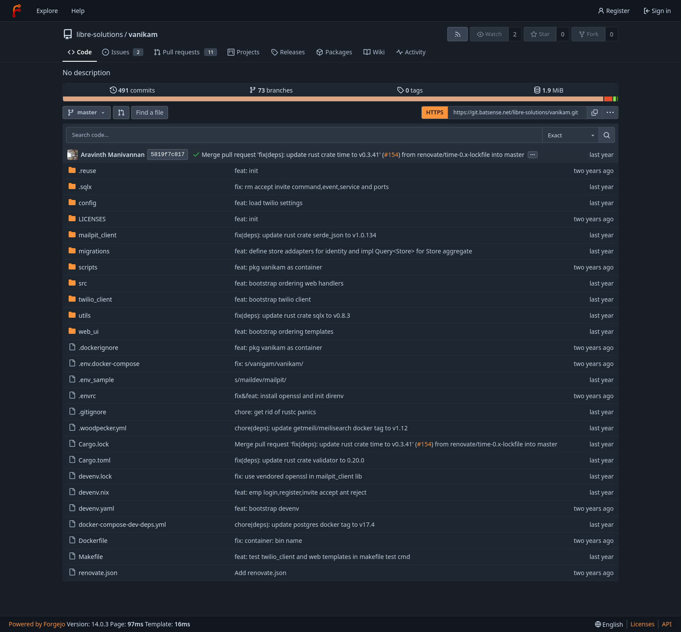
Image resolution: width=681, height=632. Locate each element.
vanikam (143, 34)
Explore (47, 11)
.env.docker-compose (104, 363)
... (533, 154)
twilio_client (90, 299)
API (666, 624)
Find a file (149, 112)
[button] (121, 112)
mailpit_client (92, 235)
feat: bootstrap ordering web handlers (289, 283)
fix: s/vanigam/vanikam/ (269, 363)
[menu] (610, 112)
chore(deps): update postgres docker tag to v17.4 (304, 524)
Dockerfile (88, 540)
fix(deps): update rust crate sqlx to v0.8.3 (292, 315)
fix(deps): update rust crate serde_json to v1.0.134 (305, 235)
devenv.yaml (91, 508)
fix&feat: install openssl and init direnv (289, 396)
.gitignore (87, 412)
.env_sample (91, 380)
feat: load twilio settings (269, 203)
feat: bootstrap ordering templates (284, 331)
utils (80, 315)
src (78, 283)
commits (132, 90)
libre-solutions (99, 34)
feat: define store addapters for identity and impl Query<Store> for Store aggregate (353, 251)
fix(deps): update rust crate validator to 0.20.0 (299, 460)
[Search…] (606, 135)
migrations (89, 251)
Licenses (643, 624)
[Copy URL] (594, 112)
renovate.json (93, 573)
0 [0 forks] (611, 34)
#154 (391, 154)
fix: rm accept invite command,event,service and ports (312, 187)
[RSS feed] (457, 34)
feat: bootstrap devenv (267, 508)
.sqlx (80, 187)
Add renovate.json (260, 573)
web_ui (84, 331)
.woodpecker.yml (97, 428)
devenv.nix (89, 492)
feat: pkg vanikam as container (278, 267)
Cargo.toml (89, 460)
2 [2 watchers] (515, 34)
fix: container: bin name (268, 540)
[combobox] (570, 135)
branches (271, 90)
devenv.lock (90, 476)
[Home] (16, 11)
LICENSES (87, 219)
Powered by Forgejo (37, 624)
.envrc (82, 396)
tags (410, 90)
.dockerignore (93, 347)
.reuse (82, 170)
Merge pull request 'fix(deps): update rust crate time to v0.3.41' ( (293, 154)
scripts (83, 267)
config (82, 203)
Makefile (86, 556)
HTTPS (434, 112)
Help (78, 11)
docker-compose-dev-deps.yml (117, 524)
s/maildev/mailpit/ (260, 380)
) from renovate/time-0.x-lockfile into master (461, 154)
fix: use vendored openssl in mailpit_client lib (298, 476)
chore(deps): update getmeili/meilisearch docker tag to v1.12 (321, 428)
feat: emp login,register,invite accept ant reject (300, 492)
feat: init (246, 170)
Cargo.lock (89, 444)
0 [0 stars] (563, 34)
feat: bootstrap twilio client (273, 299)
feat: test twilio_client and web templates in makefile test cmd (322, 556)
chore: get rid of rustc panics (275, 412)
